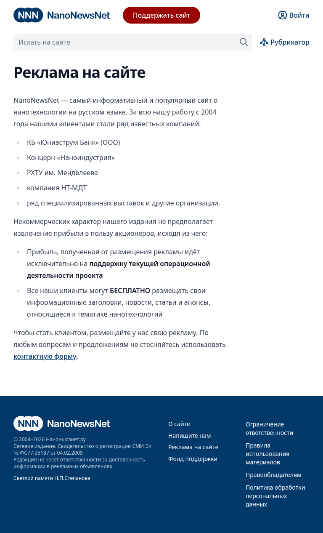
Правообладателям (274, 475)
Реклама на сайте (193, 447)
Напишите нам (189, 436)
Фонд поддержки (192, 459)
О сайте (179, 424)
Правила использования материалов (267, 453)
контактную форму (45, 356)
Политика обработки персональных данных (275, 495)
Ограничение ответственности (269, 428)
